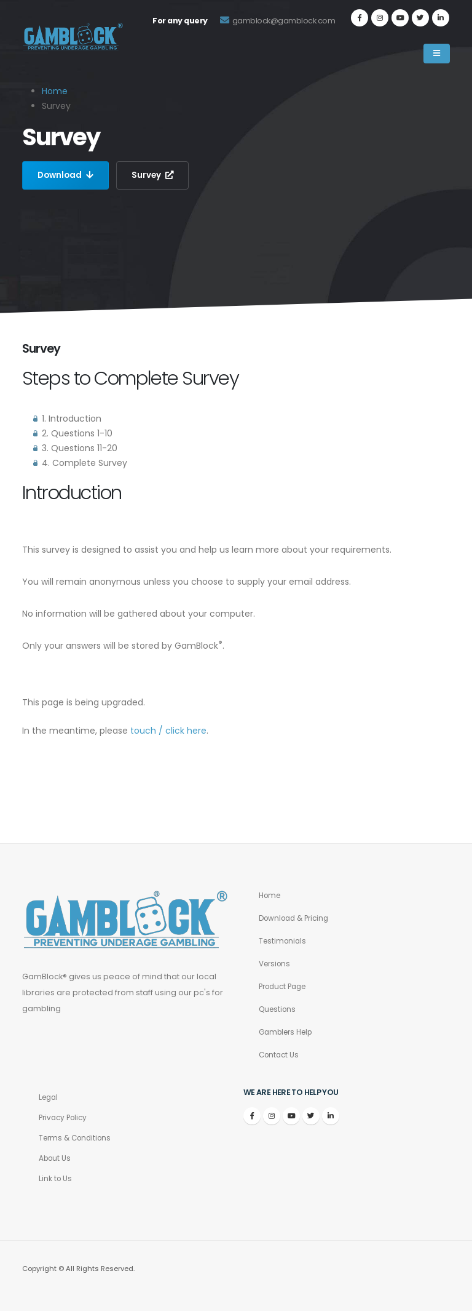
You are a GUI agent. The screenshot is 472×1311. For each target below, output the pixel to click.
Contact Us (280, 1054)
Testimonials (284, 941)
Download (66, 175)
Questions (279, 1009)
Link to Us (56, 1178)
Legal (49, 1097)
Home (55, 91)
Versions (276, 963)
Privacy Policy (65, 1117)
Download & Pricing (297, 918)
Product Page (285, 986)
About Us (56, 1158)
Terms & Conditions (78, 1138)
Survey (155, 175)
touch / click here (168, 730)
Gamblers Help (289, 1032)
